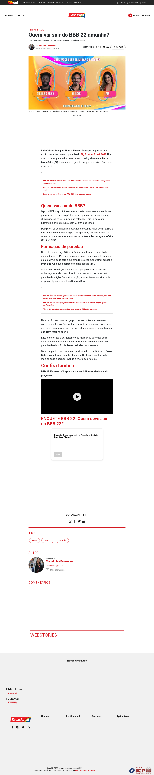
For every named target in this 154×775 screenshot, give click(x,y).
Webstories (43, 635)
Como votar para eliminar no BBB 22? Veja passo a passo (67, 194)
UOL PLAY (68, 2)
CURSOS (59, 2)
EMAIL (143, 2)
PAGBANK (50, 2)
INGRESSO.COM (29, 2)
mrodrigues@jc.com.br (55, 565)
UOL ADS (77, 2)
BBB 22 (34, 540)
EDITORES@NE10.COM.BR (85, 770)
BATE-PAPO (132, 2)
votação (62, 540)
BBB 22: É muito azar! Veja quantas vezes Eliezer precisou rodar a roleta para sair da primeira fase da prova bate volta (77, 297)
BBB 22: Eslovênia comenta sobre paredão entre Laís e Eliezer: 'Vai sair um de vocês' (75, 188)
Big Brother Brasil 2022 (93, 154)
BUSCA (121, 2)
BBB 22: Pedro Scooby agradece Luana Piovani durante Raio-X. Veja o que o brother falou (75, 303)
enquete (48, 540)
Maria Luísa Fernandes (46, 46)
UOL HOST (41, 2)
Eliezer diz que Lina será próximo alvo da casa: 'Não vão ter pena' (70, 309)
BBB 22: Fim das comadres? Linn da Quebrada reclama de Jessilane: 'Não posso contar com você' (76, 181)
